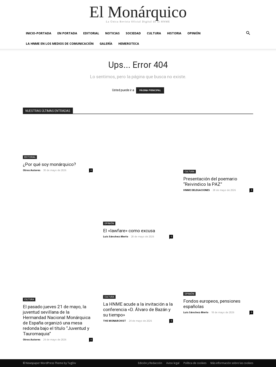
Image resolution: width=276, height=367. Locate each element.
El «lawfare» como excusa (129, 230)
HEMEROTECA (128, 43)
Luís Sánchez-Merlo (115, 236)
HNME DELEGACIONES (196, 190)
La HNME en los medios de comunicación (60, 43)
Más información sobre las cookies (231, 363)
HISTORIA (174, 33)
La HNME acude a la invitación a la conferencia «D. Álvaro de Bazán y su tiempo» (138, 310)
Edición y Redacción (150, 363)
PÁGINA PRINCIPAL (150, 90)
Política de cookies (194, 363)
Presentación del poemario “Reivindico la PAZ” (210, 181)
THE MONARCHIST (114, 320)
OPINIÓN (194, 33)
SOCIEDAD (133, 33)
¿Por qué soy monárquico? (49, 164)
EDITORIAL (91, 33)
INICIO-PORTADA (38, 33)
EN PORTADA (67, 33)
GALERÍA (106, 43)
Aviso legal (172, 363)
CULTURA (154, 33)
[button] (248, 34)
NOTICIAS (112, 33)
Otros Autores (31, 170)
